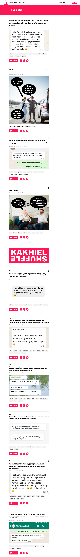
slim (43, 350)
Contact (60, 2)
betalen (11, 172)
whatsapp (26, 174)
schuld (42, 496)
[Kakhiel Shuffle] (74, 3)
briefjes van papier (23, 53)
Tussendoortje (29, 242)
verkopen (16, 449)
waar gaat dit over (13, 401)
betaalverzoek (12, 446)
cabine (20, 398)
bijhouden (20, 496)
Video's (19, 2)
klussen (14, 232)
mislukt (11, 56)
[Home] (5, 2)
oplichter (36, 546)
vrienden (22, 498)
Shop (24, 2)
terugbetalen (12, 498)
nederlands (25, 350)
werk (38, 232)
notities (37, 496)
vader (34, 232)
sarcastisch (41, 172)
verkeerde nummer (43, 398)
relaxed (25, 232)
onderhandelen (17, 56)
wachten (20, 174)
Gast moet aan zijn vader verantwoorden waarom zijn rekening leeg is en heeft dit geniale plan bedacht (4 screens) (29, 321)
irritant (24, 172)
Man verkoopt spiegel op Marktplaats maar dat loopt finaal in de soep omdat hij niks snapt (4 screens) (29, 417)
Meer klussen (13, 190)
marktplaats (44, 53)
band (11, 126)
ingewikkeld (28, 446)
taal (46, 350)
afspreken (12, 304)
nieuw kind (31, 546)
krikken (18, 126)
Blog (15, 2)
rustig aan (35, 172)
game (30, 53)
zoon (41, 232)
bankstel (11, 546)
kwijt (33, 446)
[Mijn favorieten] (67, 2)
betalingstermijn (13, 496)
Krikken (11, 72)
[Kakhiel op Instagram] (64, 2)
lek (22, 126)
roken (29, 232)
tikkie (16, 174)
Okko (37, 398)
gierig (33, 496)
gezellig (28, 496)
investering (36, 304)
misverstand (27, 126)
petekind (24, 56)
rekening (29, 172)
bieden (16, 53)
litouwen (25, 546)
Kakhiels (11, 2)
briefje (16, 398)
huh (33, 398)
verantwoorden (17, 353)
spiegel (11, 449)
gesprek (38, 53)
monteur (33, 126)
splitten (11, 174)
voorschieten (12, 548)
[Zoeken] (70, 2)
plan (34, 350)
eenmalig (21, 304)
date (16, 304)
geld (34, 53)
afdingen (11, 53)
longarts (20, 232)
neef (30, 350)
